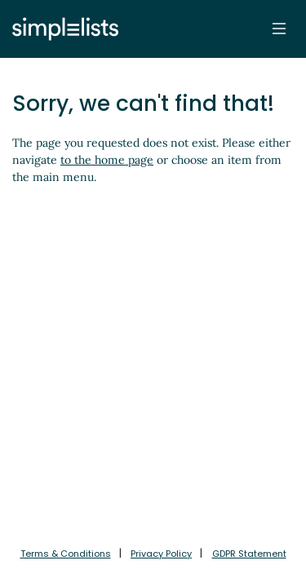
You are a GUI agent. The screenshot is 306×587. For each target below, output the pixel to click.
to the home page (106, 159)
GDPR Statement (249, 553)
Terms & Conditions (65, 553)
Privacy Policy (161, 553)
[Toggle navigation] (279, 28)
